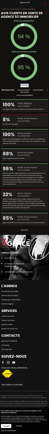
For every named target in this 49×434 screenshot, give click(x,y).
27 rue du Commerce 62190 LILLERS (14, 265)
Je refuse (19, 426)
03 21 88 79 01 (10, 258)
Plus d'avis (24, 230)
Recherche (45, 4)
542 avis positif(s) (24, 90)
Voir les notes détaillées (24, 95)
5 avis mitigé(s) (38, 90)
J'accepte (6, 426)
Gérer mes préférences (8, 430)
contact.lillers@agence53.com (19, 272)
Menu (3, 3)
